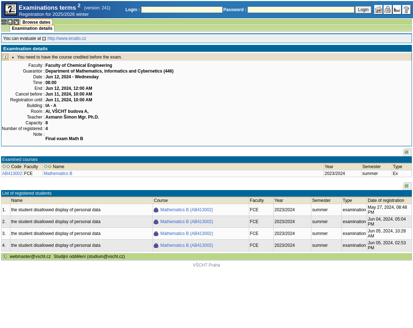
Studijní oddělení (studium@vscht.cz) (89, 256)
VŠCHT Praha (206, 265)
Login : (132, 9)
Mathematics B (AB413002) (186, 209)
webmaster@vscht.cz (30, 256)
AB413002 (12, 173)
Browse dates (36, 22)
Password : (234, 9)
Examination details (32, 28)
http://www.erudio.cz (66, 38)
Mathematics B (58, 173)
